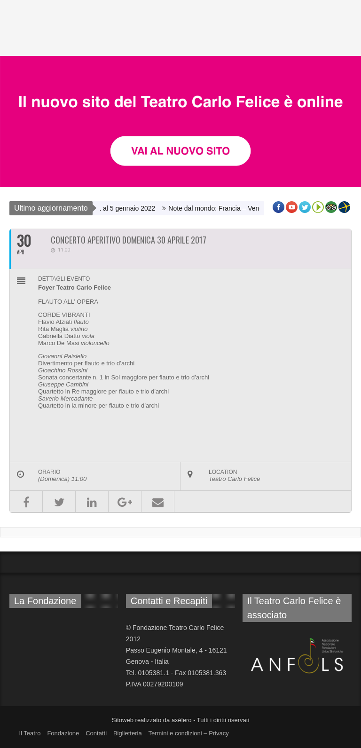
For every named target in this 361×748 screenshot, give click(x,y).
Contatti (96, 733)
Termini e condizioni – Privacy (189, 733)
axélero (182, 720)
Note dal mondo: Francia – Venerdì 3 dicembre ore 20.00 (255, 208)
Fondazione (63, 733)
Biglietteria (127, 733)
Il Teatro (29, 733)
